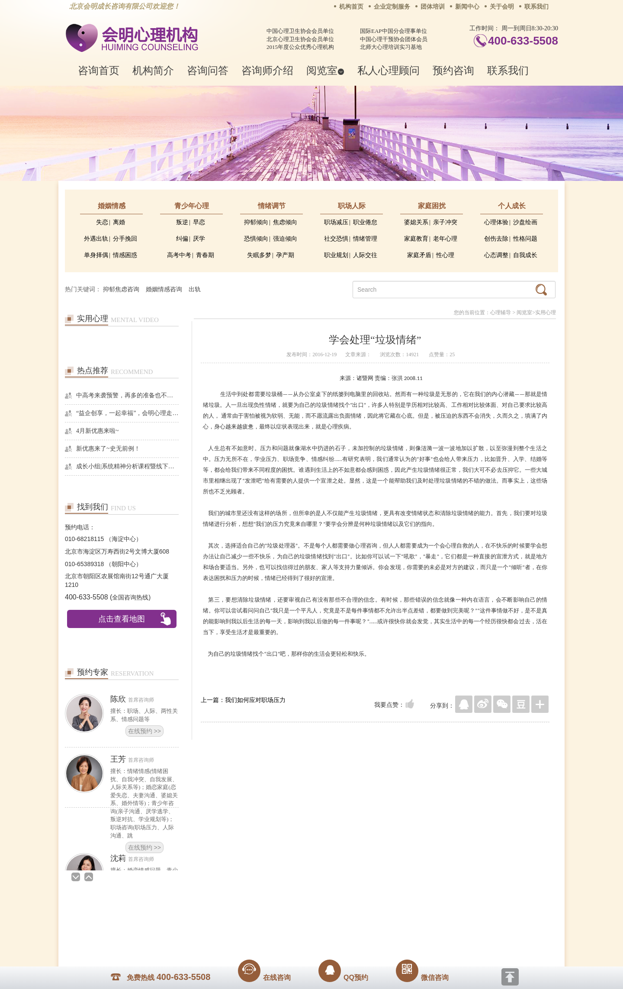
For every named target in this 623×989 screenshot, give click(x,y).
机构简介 (153, 70)
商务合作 (259, 915)
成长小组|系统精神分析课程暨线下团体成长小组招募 (127, 466)
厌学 (199, 238)
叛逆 (182, 222)
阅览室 (325, 70)
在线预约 (144, 731)
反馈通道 (329, 915)
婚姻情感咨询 (164, 289)
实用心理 (545, 312)
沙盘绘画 (525, 222)
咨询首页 (98, 70)
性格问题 (525, 238)
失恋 (102, 222)
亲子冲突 (445, 222)
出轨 (195, 289)
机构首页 (351, 6)
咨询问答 (207, 70)
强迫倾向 (285, 238)
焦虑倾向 (285, 222)
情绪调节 (272, 205)
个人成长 (512, 205)
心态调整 (496, 255)
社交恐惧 (336, 238)
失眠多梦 (259, 255)
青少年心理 (191, 205)
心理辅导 (500, 312)
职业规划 (336, 255)
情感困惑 (125, 255)
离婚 (119, 222)
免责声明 (399, 915)
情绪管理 (365, 238)
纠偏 (182, 238)
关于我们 (224, 915)
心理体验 (496, 222)
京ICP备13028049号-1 (344, 928)
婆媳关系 (416, 222)
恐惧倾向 (256, 238)
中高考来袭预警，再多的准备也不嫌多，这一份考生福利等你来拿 (127, 395)
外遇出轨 (96, 238)
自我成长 (525, 255)
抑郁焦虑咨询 (121, 289)
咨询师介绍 (267, 70)
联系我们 (536, 6)
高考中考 (179, 255)
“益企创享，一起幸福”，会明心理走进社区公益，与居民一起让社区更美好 (127, 413)
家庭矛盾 (419, 255)
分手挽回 (125, 238)
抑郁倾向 (256, 222)
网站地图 (364, 915)
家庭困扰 (432, 205)
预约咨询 (453, 70)
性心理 (445, 255)
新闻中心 (467, 6)
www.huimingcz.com (305, 935)
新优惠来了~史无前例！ (108, 448)
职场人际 (352, 205)
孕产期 (285, 255)
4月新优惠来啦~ (97, 431)
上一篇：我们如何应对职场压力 (243, 699)
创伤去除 (496, 238)
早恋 (199, 222)
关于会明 (502, 6)
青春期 (205, 255)
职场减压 (336, 222)
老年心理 (445, 238)
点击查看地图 (121, 619)
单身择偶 (96, 255)
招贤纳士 (294, 915)
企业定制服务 (392, 6)
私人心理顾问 (388, 70)
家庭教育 (416, 238)
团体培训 (433, 6)
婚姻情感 (111, 205)
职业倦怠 (365, 222)
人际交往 (365, 255)
